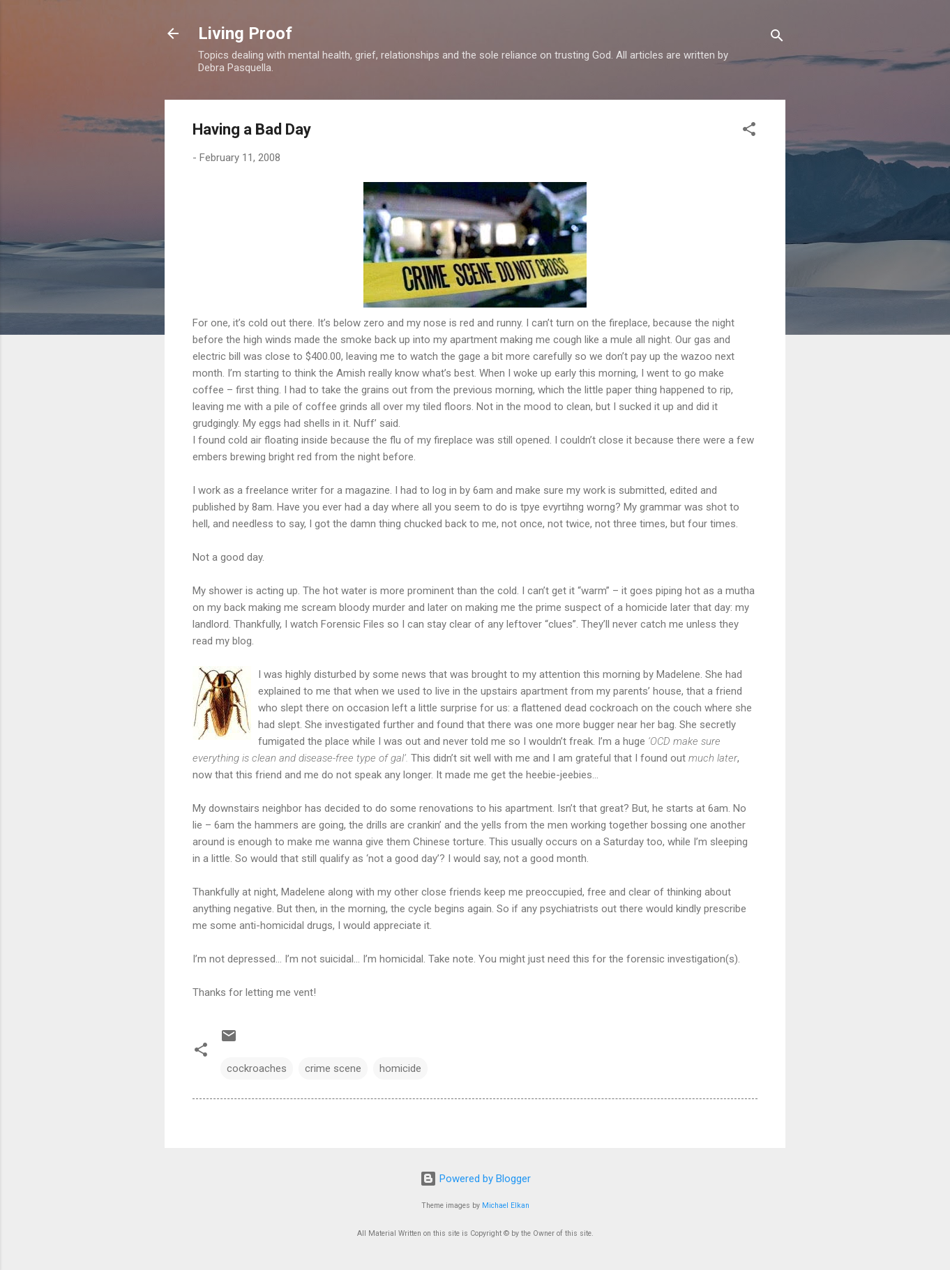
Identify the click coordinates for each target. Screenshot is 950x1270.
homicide (400, 1068)
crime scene (333, 1068)
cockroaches (257, 1068)
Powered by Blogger (475, 1178)
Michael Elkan (505, 1205)
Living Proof (245, 33)
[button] (749, 131)
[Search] (777, 38)
